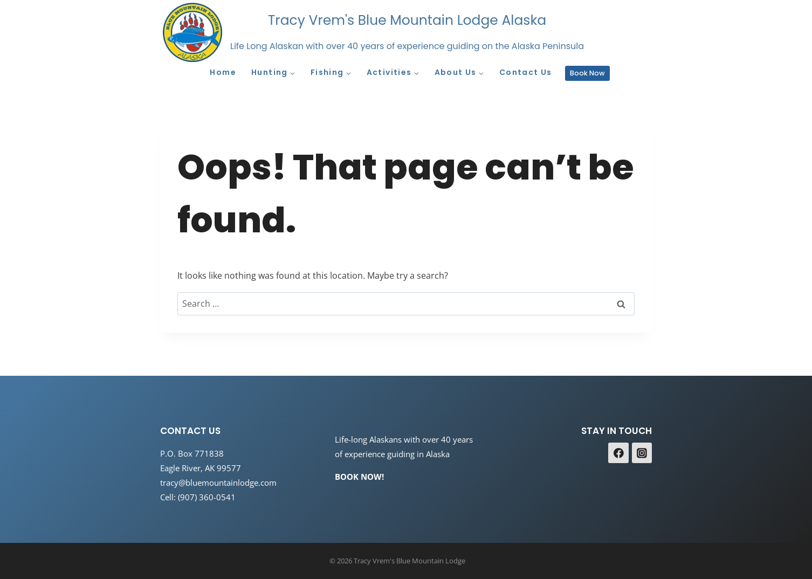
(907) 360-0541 (207, 497)
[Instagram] (642, 453)
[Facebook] (618, 453)
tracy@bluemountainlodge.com (218, 482)
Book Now (587, 73)
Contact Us (525, 72)
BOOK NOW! (359, 476)
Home (223, 72)
